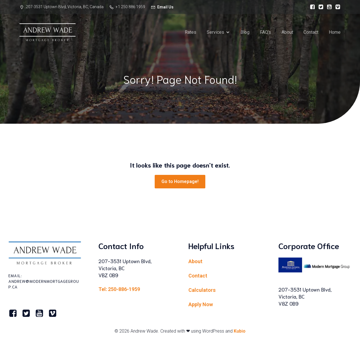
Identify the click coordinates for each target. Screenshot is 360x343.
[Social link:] (311, 7)
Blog (244, 32)
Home (335, 32)
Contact (310, 32)
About (287, 32)
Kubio (240, 331)
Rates (190, 32)
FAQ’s (265, 32)
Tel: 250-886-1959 (119, 289)
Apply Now (200, 304)
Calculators (202, 290)
